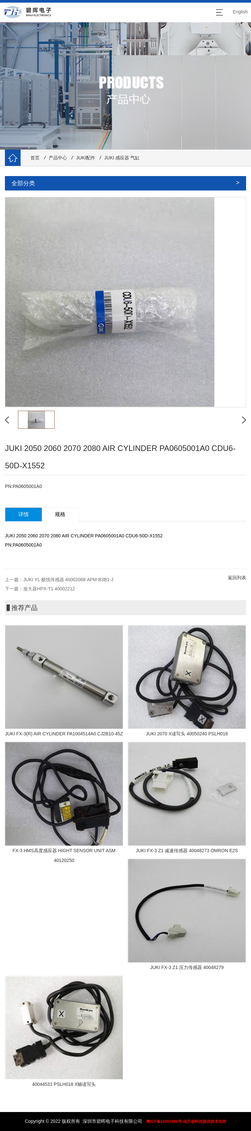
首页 (35, 157)
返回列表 (237, 577)
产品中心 (58, 157)
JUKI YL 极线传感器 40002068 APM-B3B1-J (68, 579)
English (240, 11)
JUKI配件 (85, 157)
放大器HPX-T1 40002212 (49, 588)
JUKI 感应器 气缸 (122, 157)
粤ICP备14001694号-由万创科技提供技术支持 (186, 1121)
